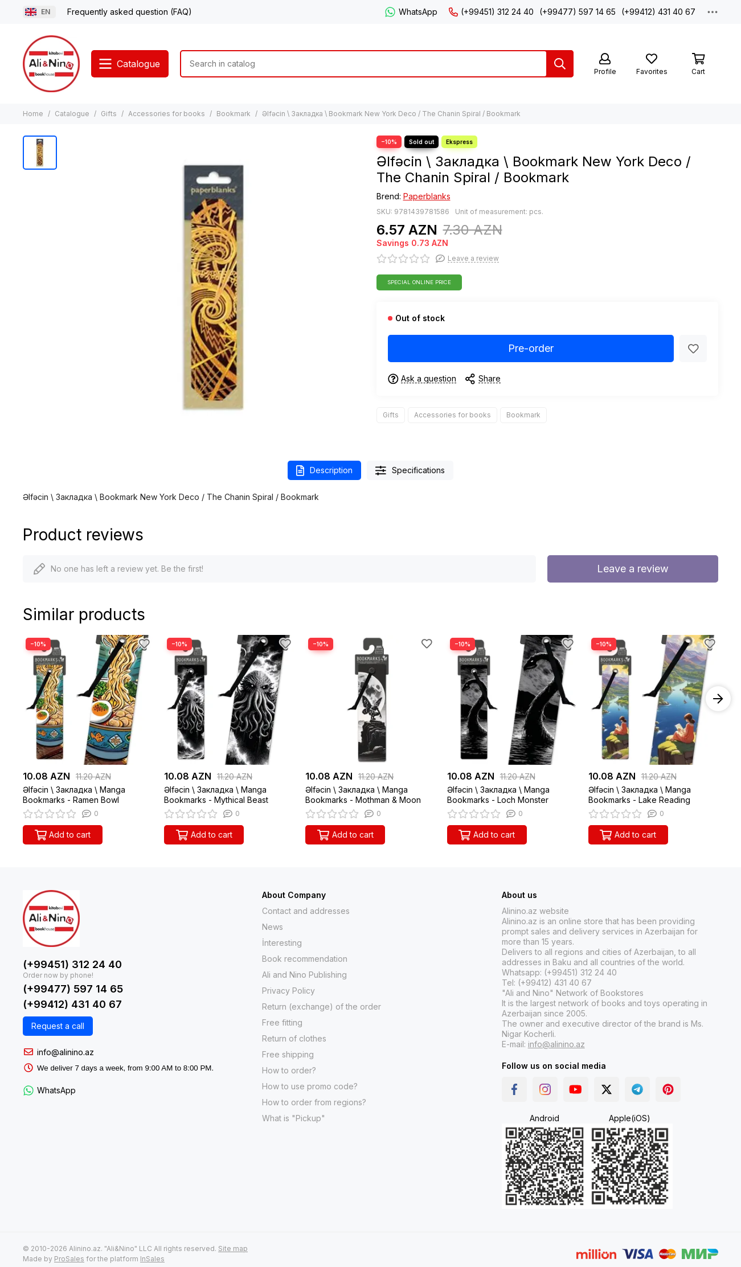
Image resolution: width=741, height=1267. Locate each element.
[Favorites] (652, 64)
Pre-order (531, 348)
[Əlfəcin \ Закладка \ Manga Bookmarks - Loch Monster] (512, 700)
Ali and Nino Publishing (304, 974)
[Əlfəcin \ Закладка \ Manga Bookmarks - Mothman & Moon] (370, 700)
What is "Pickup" (293, 1118)
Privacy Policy (288, 990)
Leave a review (633, 569)
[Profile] (605, 64)
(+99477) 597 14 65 (577, 12)
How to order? (289, 1070)
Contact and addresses (306, 911)
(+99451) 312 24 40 (491, 12)
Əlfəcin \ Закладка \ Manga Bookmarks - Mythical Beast (216, 795)
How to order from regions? (314, 1102)
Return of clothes (294, 1038)
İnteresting (282, 943)
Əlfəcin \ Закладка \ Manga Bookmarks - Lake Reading (639, 795)
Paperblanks (427, 196)
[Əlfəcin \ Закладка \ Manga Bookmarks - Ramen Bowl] (88, 700)
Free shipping (288, 1054)
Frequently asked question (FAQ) (129, 12)
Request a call (57, 1026)
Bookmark (233, 113)
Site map (233, 1248)
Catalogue (72, 113)
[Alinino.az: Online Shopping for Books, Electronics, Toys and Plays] (51, 63)
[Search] (560, 63)
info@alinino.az (65, 1052)
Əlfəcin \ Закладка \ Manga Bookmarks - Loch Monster (498, 795)
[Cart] (698, 64)
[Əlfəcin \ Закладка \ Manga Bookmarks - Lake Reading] (653, 700)
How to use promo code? (310, 1086)
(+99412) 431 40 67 (658, 12)
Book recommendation (304, 958)
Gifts (109, 113)
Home (33, 113)
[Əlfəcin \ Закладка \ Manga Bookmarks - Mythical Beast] (229, 700)
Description (324, 470)
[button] (718, 698)
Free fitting (282, 1022)
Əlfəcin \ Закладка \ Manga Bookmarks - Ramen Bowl (74, 795)
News (272, 927)
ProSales (69, 1258)
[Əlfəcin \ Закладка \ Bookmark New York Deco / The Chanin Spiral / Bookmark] (214, 287)
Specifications (410, 470)
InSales (152, 1258)
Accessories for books (166, 113)
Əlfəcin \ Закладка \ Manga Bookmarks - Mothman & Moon (363, 795)
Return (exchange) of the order (321, 1006)
